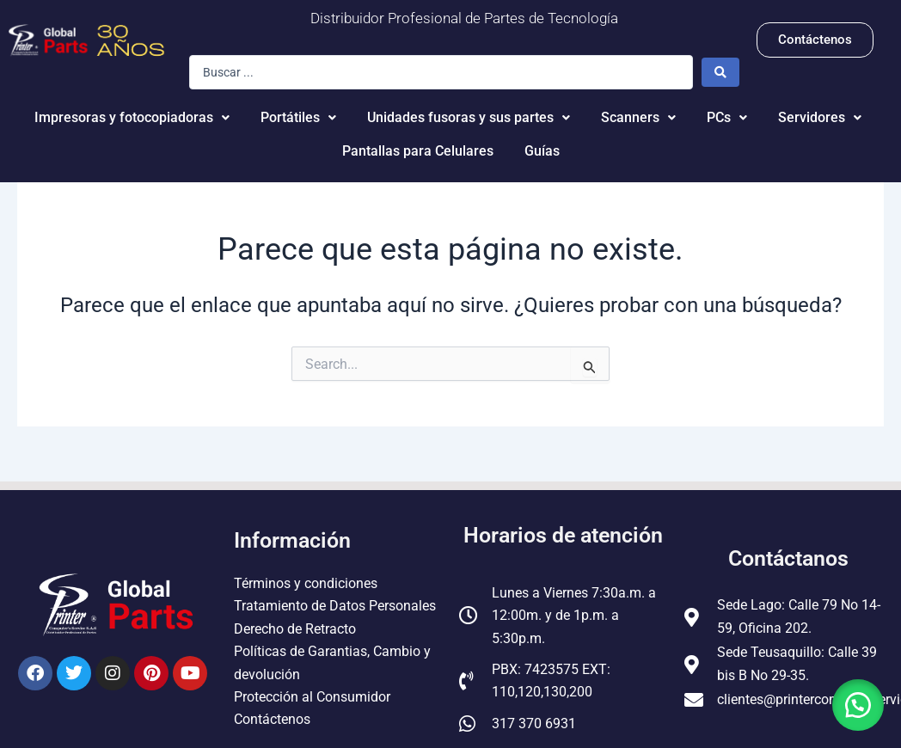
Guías (542, 151)
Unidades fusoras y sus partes (468, 117)
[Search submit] (720, 72)
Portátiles (298, 117)
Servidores (819, 117)
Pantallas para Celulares (417, 151)
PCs (727, 117)
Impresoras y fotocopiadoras (132, 117)
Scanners (638, 117)
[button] (858, 705)
